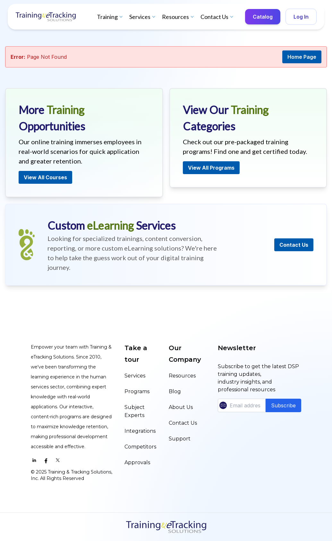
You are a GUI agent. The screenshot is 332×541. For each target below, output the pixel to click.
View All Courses (45, 177)
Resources (178, 16)
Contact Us (217, 16)
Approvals (137, 462)
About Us (181, 407)
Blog (175, 391)
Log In (301, 16)
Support (180, 439)
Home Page (301, 57)
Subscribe (283, 405)
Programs (136, 391)
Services (143, 16)
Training (110, 16)
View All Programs (211, 167)
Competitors (140, 447)
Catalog (263, 16)
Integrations (140, 431)
